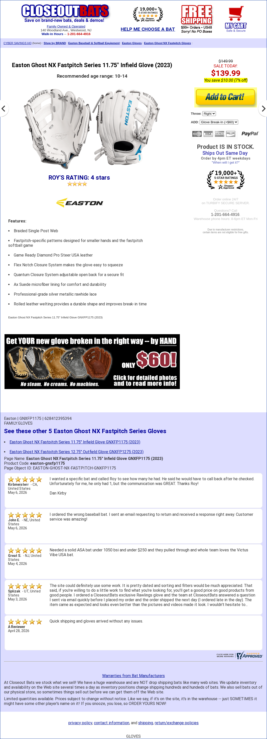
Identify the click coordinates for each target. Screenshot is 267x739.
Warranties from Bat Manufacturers (133, 675)
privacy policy (80, 722)
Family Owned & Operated (66, 26)
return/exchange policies (177, 722)
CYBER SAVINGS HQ (18, 43)
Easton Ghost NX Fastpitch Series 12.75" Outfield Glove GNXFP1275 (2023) (77, 451)
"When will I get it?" (225, 162)
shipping (145, 722)
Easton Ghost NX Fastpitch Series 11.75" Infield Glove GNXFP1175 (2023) (75, 442)
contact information (111, 722)
